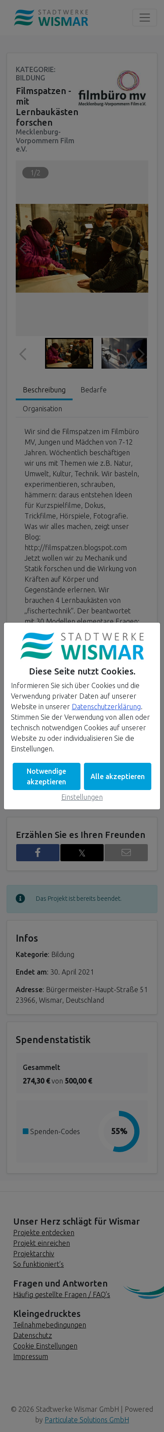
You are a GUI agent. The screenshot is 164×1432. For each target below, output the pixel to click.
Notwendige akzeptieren (46, 776)
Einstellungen (82, 797)
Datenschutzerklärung (106, 707)
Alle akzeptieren (118, 776)
